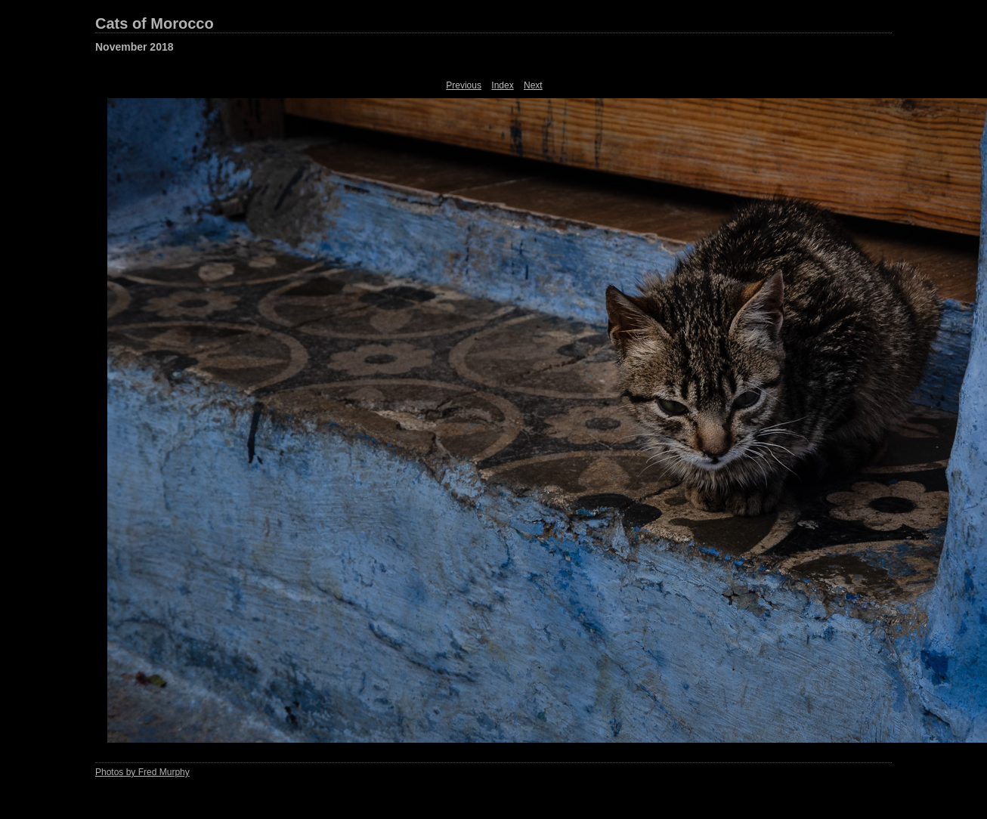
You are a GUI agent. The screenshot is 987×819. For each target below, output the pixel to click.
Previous (463, 85)
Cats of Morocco (154, 23)
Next (533, 85)
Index (502, 85)
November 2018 (134, 47)
